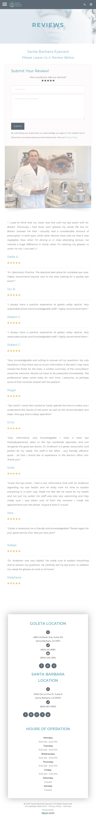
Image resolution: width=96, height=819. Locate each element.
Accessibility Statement (36, 806)
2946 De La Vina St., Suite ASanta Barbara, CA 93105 (48, 696)
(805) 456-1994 (48, 657)
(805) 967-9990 (48, 706)
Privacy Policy (71, 137)
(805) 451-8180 (48, 649)
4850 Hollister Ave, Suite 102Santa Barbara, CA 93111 (48, 639)
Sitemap (67, 806)
